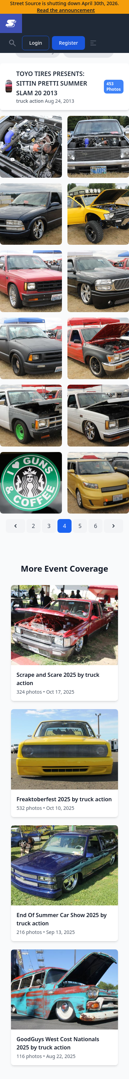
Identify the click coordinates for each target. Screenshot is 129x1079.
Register (68, 43)
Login (35, 43)
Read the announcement (66, 10)
